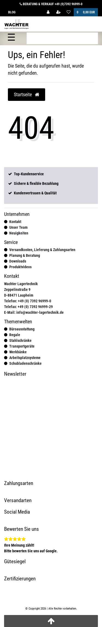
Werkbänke (18, 352)
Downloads (17, 261)
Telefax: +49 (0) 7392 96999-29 (28, 307)
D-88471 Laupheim (18, 295)
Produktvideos (20, 267)
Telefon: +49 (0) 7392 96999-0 (27, 301)
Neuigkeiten (18, 233)
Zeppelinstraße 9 (17, 289)
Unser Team (18, 227)
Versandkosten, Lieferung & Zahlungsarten (42, 250)
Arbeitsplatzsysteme (25, 357)
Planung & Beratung (24, 255)
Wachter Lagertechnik (21, 284)
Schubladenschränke (25, 363)
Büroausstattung (22, 329)
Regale (14, 335)
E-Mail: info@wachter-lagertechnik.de (34, 312)
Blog (12, 12)
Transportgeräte (22, 346)
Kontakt (15, 221)
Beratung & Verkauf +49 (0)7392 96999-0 (51, 4)
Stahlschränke (20, 340)
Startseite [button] (26, 94)
